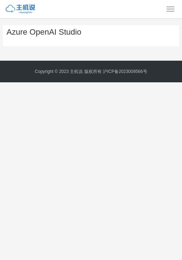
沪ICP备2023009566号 (125, 71)
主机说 (76, 71)
